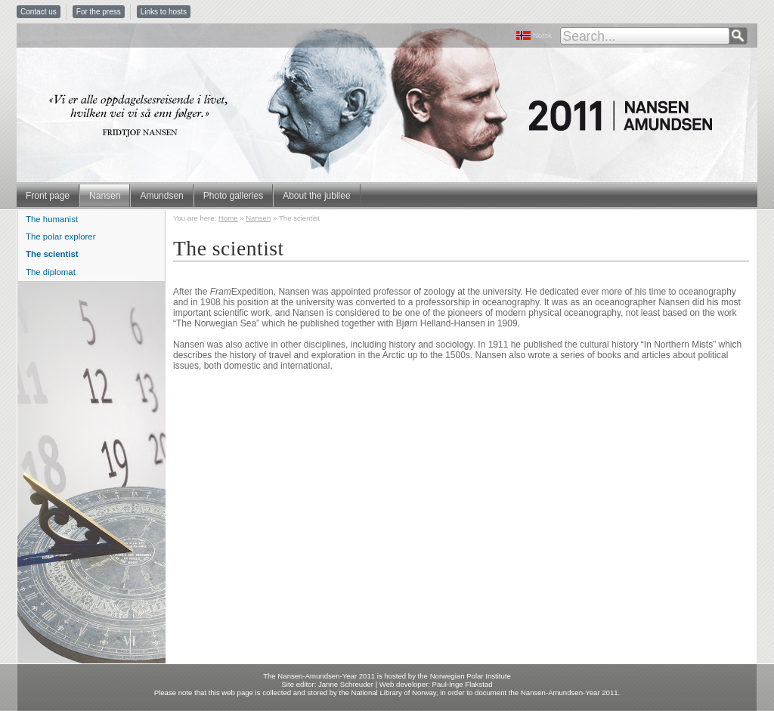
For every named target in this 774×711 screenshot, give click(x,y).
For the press (98, 12)
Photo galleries (233, 195)
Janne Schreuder (345, 684)
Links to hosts (164, 12)
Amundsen (161, 195)
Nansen (104, 195)
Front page (48, 195)
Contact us (38, 12)
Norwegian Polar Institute (470, 676)
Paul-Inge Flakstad (462, 684)
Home (228, 218)
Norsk (542, 35)
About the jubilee (316, 195)
